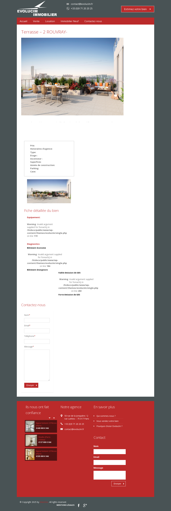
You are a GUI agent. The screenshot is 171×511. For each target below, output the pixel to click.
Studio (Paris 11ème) (44, 438)
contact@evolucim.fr (82, 4)
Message (29, 346)
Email (27, 325)
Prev (49, 418)
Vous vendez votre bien (107, 421)
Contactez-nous (93, 21)
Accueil (23, 21)
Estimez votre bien (135, 9)
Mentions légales (65, 505)
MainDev (44, 502)
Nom (27, 315)
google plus (85, 505)
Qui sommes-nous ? (105, 416)
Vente (36, 21)
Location (50, 21)
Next (54, 418)
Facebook (79, 505)
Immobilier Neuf (70, 21)
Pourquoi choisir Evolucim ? (109, 426)
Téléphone (29, 336)
